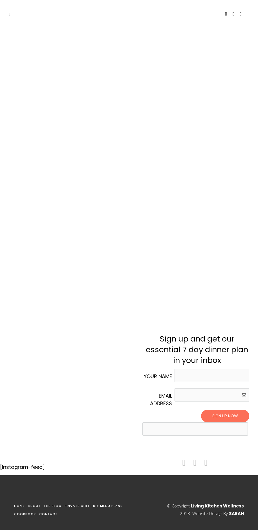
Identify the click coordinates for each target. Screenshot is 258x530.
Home (19, 506)
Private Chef (77, 506)
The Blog (52, 506)
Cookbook (25, 514)
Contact (48, 514)
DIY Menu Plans (108, 506)
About (34, 506)
